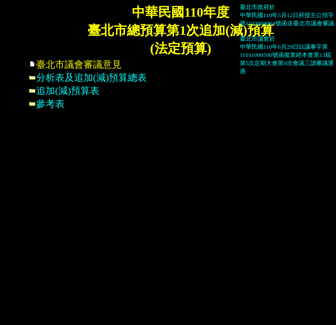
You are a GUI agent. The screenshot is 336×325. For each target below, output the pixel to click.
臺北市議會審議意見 (75, 64)
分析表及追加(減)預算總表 (88, 77)
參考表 (47, 103)
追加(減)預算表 (64, 90)
